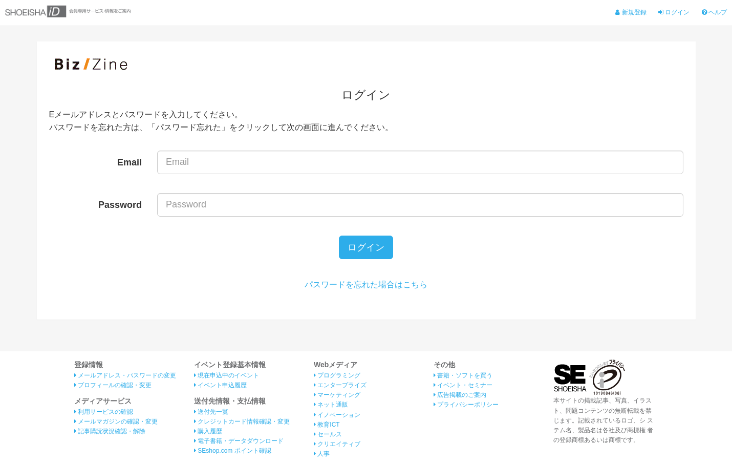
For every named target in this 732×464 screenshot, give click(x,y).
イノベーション (337, 414)
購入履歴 (208, 431)
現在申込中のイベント (226, 375)
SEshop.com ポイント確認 (232, 450)
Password (120, 205)
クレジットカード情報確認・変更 (242, 421)
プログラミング (337, 375)
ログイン (674, 12)
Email (129, 162)
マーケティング (337, 394)
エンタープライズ (340, 385)
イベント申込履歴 (220, 385)
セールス (328, 434)
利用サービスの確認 (103, 411)
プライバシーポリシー (466, 404)
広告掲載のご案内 (460, 394)
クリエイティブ (337, 444)
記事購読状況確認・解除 (109, 431)
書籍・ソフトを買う (463, 375)
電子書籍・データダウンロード (239, 441)
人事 (322, 453)
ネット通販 (331, 404)
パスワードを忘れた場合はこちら (366, 284)
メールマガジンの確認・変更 (116, 421)
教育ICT (327, 424)
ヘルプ (714, 12)
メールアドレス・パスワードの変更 (125, 375)
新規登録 (630, 12)
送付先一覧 (211, 411)
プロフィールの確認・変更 (113, 385)
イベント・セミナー (463, 385)
